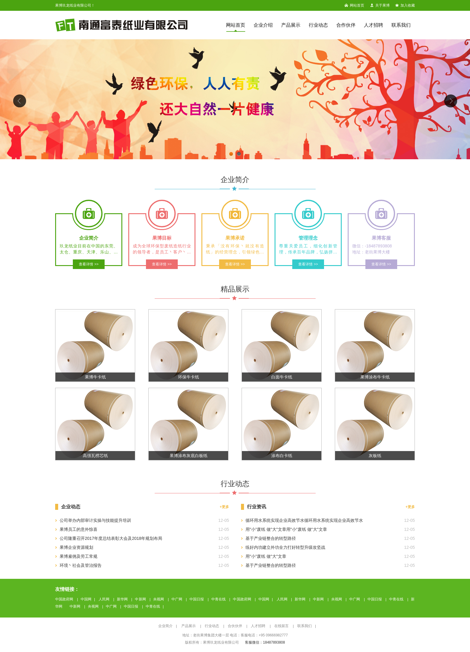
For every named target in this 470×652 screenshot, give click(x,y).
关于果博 (380, 5)
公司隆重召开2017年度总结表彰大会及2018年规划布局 (111, 538)
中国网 (86, 599)
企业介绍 (263, 25)
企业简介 (165, 626)
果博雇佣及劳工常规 (78, 556)
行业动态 (318, 25)
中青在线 (219, 599)
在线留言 (282, 626)
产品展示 (290, 25)
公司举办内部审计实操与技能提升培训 (95, 520)
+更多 (410, 507)
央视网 (159, 599)
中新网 (141, 599)
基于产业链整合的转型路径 (270, 538)
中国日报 (197, 599)
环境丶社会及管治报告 (81, 565)
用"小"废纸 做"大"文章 (265, 556)
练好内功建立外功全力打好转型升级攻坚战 (285, 547)
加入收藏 (405, 5)
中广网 (177, 599)
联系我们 (401, 25)
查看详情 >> (88, 264)
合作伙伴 (345, 25)
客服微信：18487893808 (265, 642)
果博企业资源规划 (76, 547)
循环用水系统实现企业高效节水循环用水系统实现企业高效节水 (304, 520)
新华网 (123, 599)
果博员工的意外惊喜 (78, 529)
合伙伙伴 (235, 626)
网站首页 (354, 5)
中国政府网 (64, 599)
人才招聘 (373, 25)
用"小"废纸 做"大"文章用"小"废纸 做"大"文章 (286, 529)
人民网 (105, 599)
